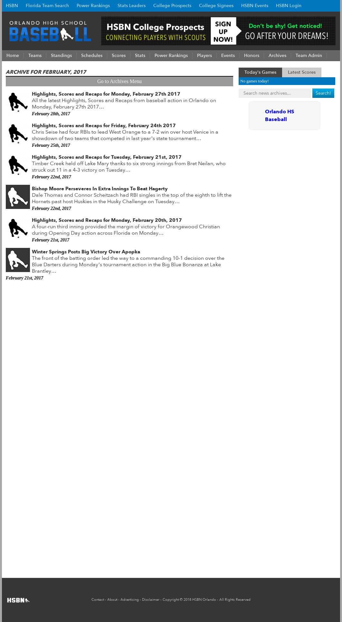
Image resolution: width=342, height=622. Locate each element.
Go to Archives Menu (119, 81)
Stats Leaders (132, 6)
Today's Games (260, 72)
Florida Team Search (47, 6)
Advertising (129, 599)
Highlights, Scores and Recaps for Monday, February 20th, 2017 (107, 220)
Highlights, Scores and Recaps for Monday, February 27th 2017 (106, 94)
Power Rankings (93, 6)
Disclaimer (150, 599)
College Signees (216, 6)
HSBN (12, 6)
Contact (97, 599)
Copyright (171, 599)
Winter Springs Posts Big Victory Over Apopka (86, 252)
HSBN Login (288, 6)
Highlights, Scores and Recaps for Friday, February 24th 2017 (104, 125)
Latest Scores (302, 72)
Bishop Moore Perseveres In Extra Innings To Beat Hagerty (100, 188)
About (112, 599)
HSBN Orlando (204, 599)
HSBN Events (254, 6)
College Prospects (172, 6)
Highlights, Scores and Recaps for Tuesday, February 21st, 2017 (107, 157)
